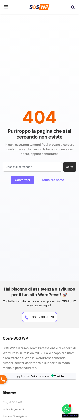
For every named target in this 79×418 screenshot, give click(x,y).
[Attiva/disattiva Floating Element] (66, 409)
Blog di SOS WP (12, 402)
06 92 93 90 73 (43, 317)
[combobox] (32, 167)
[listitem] (39, 358)
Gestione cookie (70, 415)
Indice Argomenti (13, 409)
